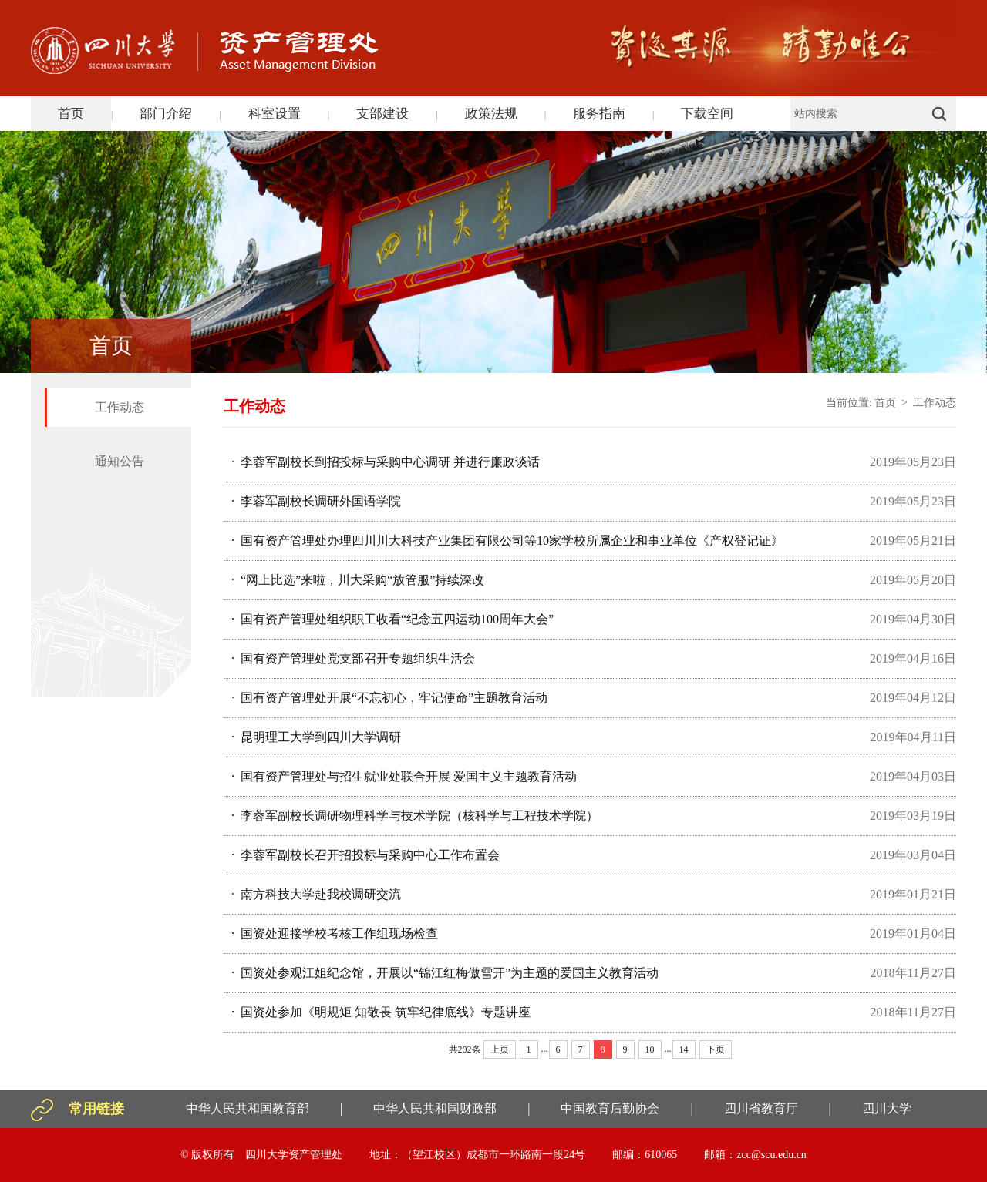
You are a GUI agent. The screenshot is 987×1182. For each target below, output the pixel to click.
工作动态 (119, 407)
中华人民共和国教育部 (247, 1108)
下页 (715, 1049)
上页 (499, 1049)
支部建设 (382, 113)
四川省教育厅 (761, 1108)
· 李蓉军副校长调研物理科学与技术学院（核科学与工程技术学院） (414, 815)
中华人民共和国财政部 (435, 1108)
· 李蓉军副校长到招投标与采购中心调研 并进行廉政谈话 (385, 461)
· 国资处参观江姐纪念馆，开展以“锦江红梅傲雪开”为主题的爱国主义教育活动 (445, 972)
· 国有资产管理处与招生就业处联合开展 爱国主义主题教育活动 (404, 776)
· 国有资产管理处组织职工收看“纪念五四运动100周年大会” (392, 619)
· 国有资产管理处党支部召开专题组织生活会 (353, 658)
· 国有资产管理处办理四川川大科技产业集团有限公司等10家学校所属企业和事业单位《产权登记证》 (507, 540)
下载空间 (707, 113)
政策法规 (491, 113)
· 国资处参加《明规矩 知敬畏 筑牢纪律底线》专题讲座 (381, 1012)
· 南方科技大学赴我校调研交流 (316, 894)
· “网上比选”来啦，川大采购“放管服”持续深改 (357, 579)
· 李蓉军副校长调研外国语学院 (316, 501)
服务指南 (599, 113)
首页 (71, 113)
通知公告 (119, 461)
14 (684, 1049)
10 (650, 1049)
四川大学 (886, 1108)
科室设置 (274, 113)
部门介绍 (166, 113)
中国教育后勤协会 (610, 1108)
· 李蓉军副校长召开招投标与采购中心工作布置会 (365, 854)
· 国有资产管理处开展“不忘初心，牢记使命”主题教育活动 (389, 697)
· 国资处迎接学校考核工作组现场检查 (334, 933)
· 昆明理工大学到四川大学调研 (316, 737)
